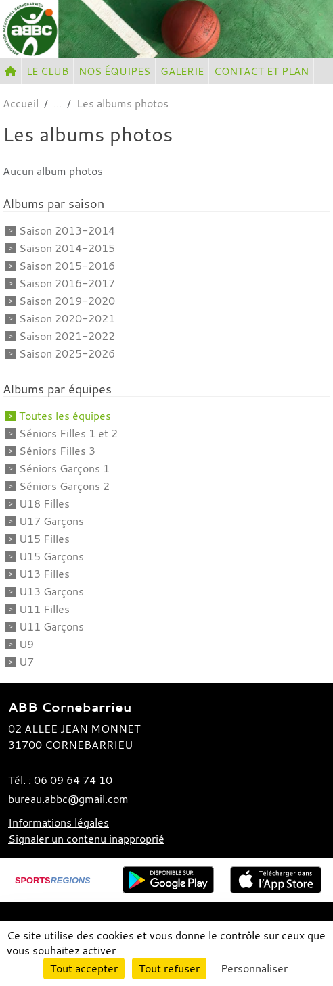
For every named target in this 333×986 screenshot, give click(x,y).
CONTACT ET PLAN (261, 71)
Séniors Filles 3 (57, 450)
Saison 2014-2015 (67, 248)
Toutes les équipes (65, 415)
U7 (26, 661)
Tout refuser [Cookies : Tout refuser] (169, 968)
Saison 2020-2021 (67, 318)
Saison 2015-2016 (67, 265)
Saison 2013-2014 (67, 230)
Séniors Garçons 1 (64, 468)
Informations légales (58, 822)
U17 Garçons (51, 521)
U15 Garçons (51, 556)
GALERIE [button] (182, 71)
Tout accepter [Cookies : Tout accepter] (84, 968)
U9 (26, 644)
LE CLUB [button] (47, 71)
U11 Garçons (51, 626)
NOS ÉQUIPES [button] (114, 71)
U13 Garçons (51, 591)
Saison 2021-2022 (67, 335)
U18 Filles (44, 503)
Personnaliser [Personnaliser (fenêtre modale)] (254, 968)
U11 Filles (44, 608)
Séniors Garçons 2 (64, 485)
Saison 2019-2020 (67, 300)
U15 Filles (44, 538)
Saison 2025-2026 (67, 353)
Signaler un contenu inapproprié (86, 838)
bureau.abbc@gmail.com (68, 798)
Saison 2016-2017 (67, 283)
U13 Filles (44, 573)
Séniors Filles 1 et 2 (68, 433)
